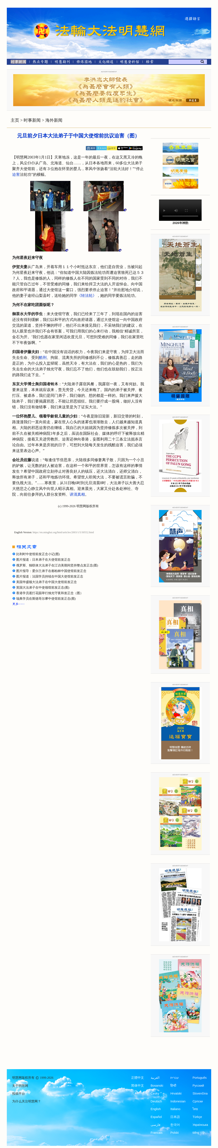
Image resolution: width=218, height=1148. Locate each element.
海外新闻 (53, 120)
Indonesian (177, 1101)
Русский (198, 1085)
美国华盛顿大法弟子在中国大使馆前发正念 (46, 582)
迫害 (16, 174)
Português (199, 1077)
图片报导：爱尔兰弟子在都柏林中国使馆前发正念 (51, 571)
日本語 (175, 1117)
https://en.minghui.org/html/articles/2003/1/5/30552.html (63, 532)
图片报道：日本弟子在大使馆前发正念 (43, 559)
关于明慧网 (20, 1085)
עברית (174, 1077)
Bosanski (157, 1085)
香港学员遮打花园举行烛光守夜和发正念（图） (49, 593)
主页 (15, 120)
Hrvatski (175, 1093)
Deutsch (156, 1101)
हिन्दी (173, 1085)
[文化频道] (106, 62)
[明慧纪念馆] (129, 62)
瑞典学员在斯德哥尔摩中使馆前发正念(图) (46, 598)
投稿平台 (18, 1093)
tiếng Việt (198, 1132)
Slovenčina (200, 1093)
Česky (155, 1093)
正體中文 (137, 1077)
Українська (200, 1124)
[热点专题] (40, 62)
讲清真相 (77, 494)
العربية (155, 1077)
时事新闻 (32, 120)
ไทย (195, 1109)
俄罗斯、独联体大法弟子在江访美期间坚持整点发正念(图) (57, 565)
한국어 (175, 1124)
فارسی (155, 1124)
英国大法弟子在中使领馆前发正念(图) (42, 587)
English (156, 1109)
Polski (174, 1132)
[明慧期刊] (62, 62)
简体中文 (137, 1085)
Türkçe (197, 1117)
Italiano (175, 1109)
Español (156, 1117)
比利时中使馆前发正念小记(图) (38, 554)
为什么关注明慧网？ (26, 1101)
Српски (197, 1101)
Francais (157, 1132)
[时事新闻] (17, 62)
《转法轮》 (86, 295)
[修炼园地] (84, 62)
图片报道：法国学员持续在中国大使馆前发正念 (49, 576)
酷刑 (43, 357)
